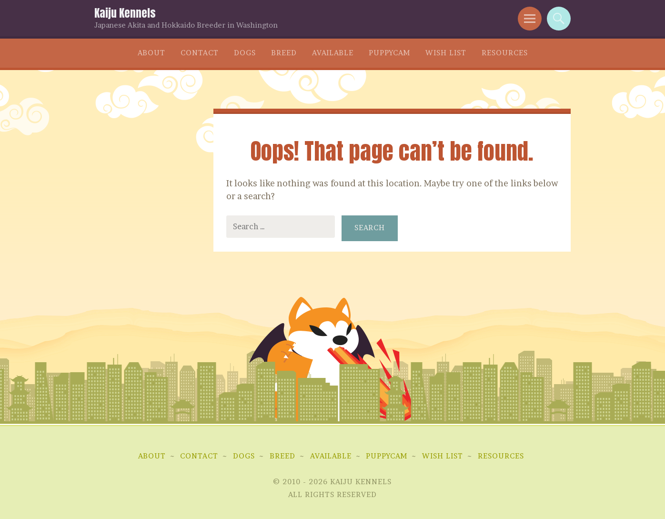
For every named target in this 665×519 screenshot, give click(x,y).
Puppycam (389, 52)
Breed (284, 52)
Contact (200, 52)
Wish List (445, 52)
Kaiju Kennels (125, 13)
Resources (505, 52)
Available (332, 52)
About (151, 52)
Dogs (245, 52)
